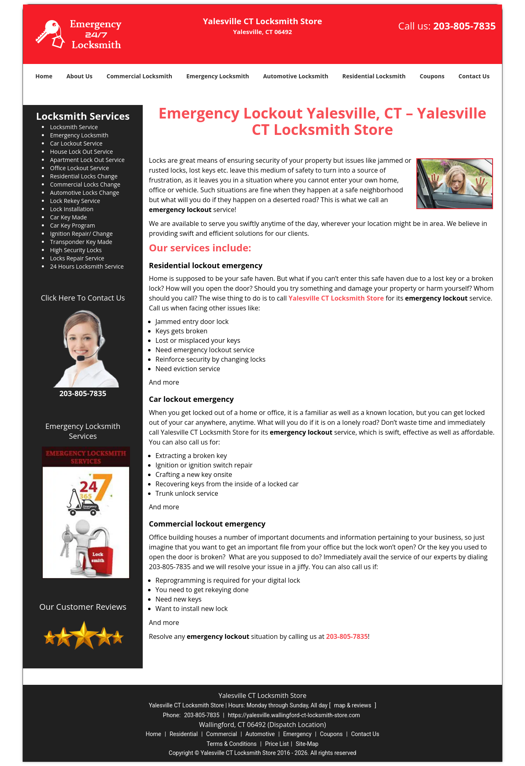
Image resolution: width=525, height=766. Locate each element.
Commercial (221, 734)
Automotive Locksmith (295, 76)
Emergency (297, 734)
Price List (277, 744)
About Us (79, 76)
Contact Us (474, 76)
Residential (183, 734)
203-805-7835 (464, 25)
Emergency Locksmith (217, 76)
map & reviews (353, 705)
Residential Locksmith (374, 76)
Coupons (432, 76)
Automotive (260, 734)
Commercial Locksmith (139, 76)
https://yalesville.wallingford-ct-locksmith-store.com (294, 715)
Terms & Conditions (232, 744)
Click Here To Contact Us (83, 298)
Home (43, 76)
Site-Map (307, 744)
